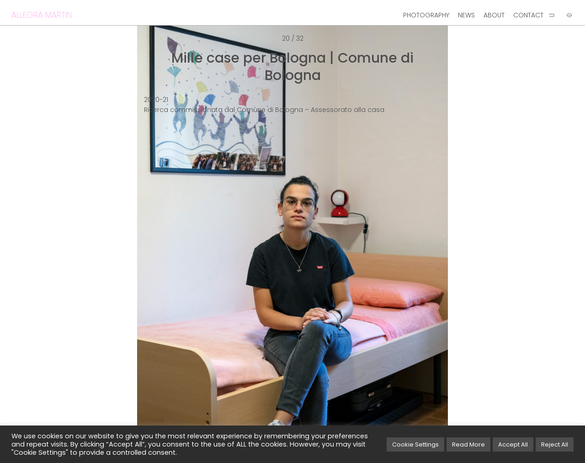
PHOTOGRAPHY (426, 15)
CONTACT (528, 15)
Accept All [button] (513, 444)
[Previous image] (146, 246)
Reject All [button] (554, 444)
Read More (468, 444)
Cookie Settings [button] (415, 444)
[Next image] (438, 246)
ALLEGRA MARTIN (41, 15)
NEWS (466, 15)
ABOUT (494, 15)
